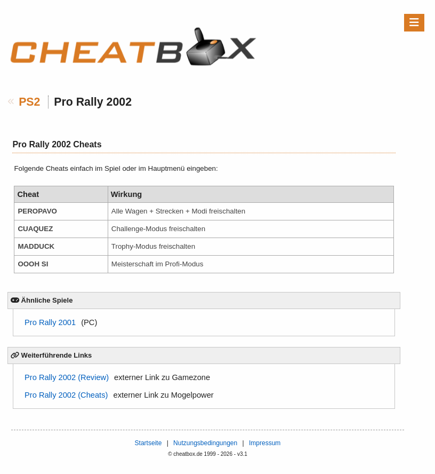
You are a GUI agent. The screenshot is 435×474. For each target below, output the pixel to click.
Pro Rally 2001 (50, 322)
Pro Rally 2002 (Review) (67, 377)
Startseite (148, 443)
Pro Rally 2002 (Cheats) (66, 395)
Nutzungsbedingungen (205, 443)
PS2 (29, 102)
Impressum (264, 443)
